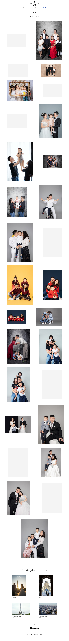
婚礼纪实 (27, 7)
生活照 (34, 7)
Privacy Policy (40, 636)
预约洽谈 (41, 7)
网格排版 (37, 16)
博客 (37, 7)
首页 (24, 7)
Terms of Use (46, 636)
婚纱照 (31, 7)
